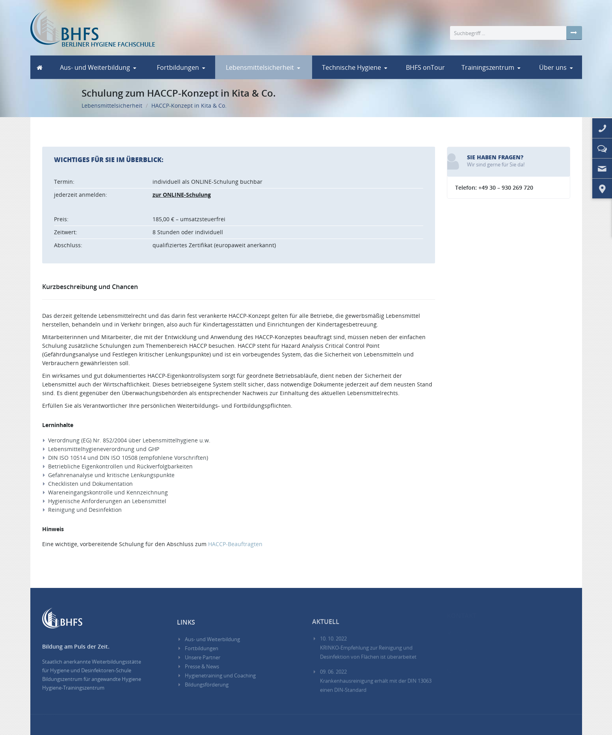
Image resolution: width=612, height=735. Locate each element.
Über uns (553, 67)
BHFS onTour (425, 67)
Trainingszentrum (487, 67)
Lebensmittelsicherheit (260, 67)
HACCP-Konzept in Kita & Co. (189, 104)
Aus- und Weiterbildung (95, 67)
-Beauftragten (235, 544)
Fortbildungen (178, 67)
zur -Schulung (182, 194)
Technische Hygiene (351, 67)
